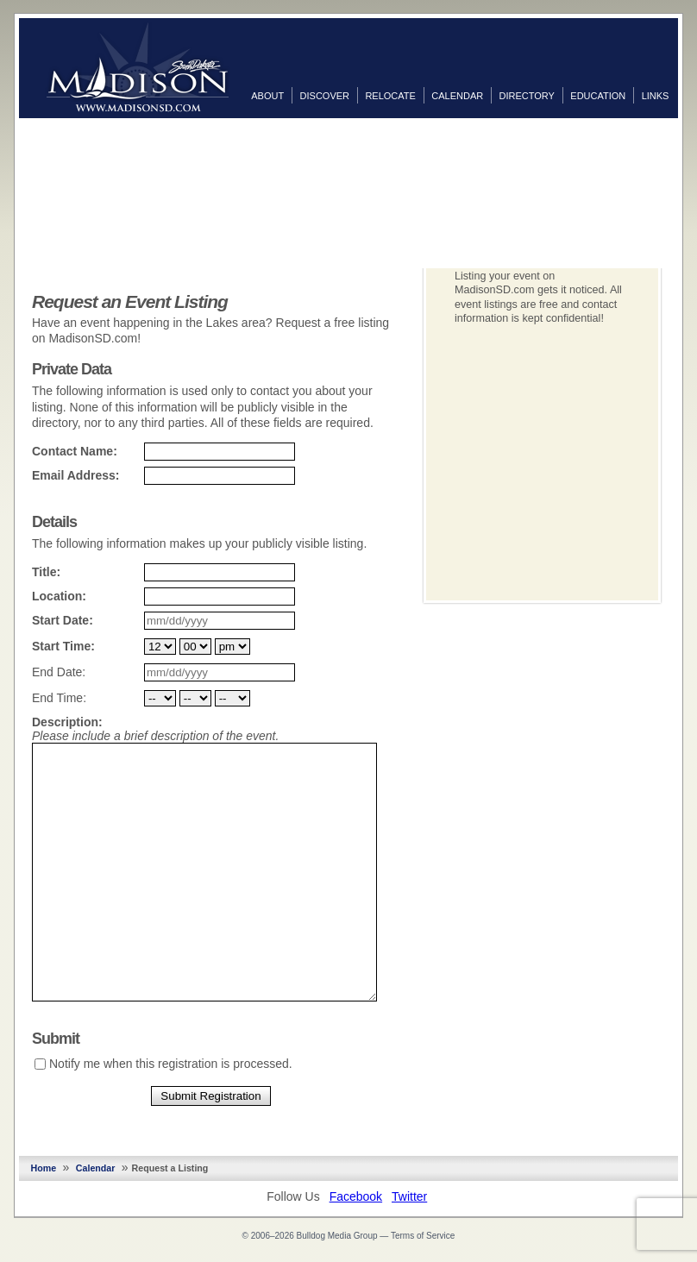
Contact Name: (74, 451)
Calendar (457, 96)
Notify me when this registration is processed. (170, 1064)
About (267, 96)
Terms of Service (423, 1235)
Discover (324, 96)
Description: (67, 722)
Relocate (390, 96)
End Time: (59, 698)
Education (597, 96)
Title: (46, 572)
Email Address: (75, 475)
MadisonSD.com (137, 67)
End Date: (58, 672)
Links (655, 96)
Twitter (409, 1196)
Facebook (356, 1196)
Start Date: (62, 620)
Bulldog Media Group (337, 1235)
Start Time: (63, 646)
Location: (59, 596)
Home (44, 1168)
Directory (527, 96)
